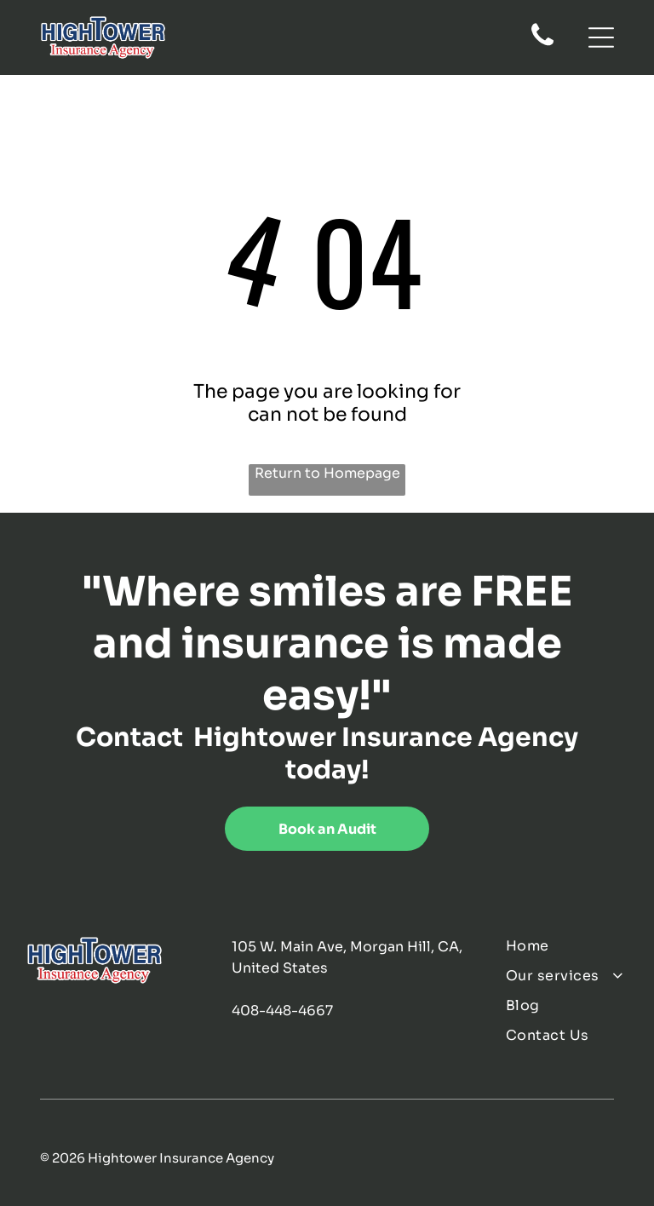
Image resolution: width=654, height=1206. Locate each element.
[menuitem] (566, 946)
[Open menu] (601, 37)
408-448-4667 (282, 1010)
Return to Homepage (327, 473)
